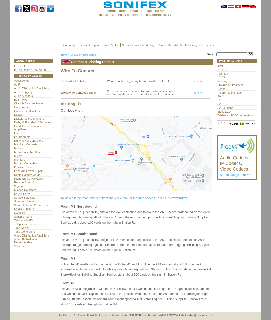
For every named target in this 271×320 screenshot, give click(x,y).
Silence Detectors (25, 189)
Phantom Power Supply (28, 171)
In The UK (20, 66)
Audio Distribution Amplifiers (31, 88)
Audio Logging (23, 92)
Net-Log (222, 81)
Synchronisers (23, 216)
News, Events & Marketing (138, 45)
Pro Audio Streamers (230, 85)
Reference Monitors (229, 92)
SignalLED (224, 111)
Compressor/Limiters (27, 111)
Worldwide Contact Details (78, 92)
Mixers (18, 155)
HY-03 (221, 77)
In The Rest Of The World (30, 69)
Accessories (21, 80)
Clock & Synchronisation (29, 103)
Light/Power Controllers (28, 140)
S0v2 (220, 96)
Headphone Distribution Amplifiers (28, 128)
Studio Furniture (24, 208)
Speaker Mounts (24, 201)
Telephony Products (26, 224)
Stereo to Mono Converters (31, 205)
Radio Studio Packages (28, 178)
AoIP (17, 84)
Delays (18, 114)
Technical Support (89, 45)
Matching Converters (27, 144)
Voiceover (20, 246)
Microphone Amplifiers (27, 152)
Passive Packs (23, 167)
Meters (18, 148)
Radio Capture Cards (27, 174)
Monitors (19, 159)
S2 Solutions (225, 107)
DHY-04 (222, 69)
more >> (198, 81)
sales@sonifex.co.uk (200, 315)
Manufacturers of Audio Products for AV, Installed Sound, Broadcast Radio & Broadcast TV (135, 13)
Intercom (19, 133)
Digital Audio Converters (29, 118)
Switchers (20, 212)
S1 (219, 100)
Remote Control (24, 182)
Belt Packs (20, 99)
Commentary (22, 107)
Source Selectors (24, 197)
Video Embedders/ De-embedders (25, 241)
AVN (220, 66)
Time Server (21, 227)
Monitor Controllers (26, 163)
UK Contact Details (73, 81)
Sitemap (210, 45)
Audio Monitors (23, 95)
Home (64, 55)
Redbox (222, 88)
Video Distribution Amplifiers (31, 235)
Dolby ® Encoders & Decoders (33, 122)
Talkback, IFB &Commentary (235, 115)
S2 (219, 103)
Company (69, 45)
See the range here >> (237, 164)
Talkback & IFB (23, 220)
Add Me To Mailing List (188, 45)
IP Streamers (22, 136)
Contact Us (164, 45)
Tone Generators (24, 231)
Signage (19, 186)
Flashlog (222, 73)
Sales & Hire (111, 45)
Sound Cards (22, 193)
